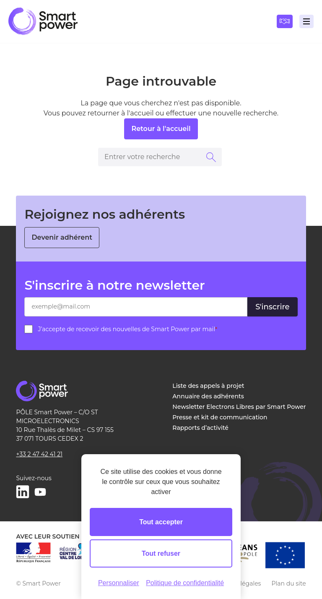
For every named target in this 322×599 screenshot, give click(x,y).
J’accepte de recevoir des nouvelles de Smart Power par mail (127, 329)
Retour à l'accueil (160, 129)
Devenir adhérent (61, 237)
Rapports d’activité (200, 428)
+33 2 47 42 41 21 (39, 454)
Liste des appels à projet (208, 386)
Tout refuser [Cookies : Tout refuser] (161, 553)
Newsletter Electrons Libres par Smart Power (239, 407)
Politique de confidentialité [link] (185, 582)
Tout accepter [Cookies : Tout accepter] (161, 522)
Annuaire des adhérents (208, 396)
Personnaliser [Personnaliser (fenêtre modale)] (118, 582)
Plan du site (288, 583)
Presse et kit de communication (219, 417)
